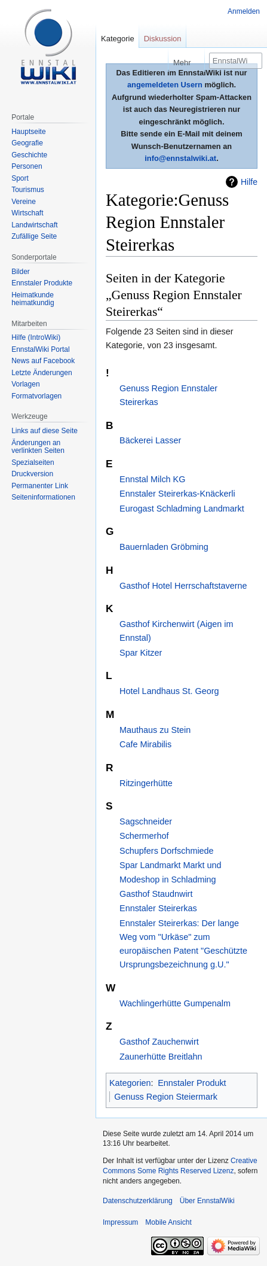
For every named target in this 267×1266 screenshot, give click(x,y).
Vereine (23, 201)
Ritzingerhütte (146, 783)
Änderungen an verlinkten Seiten (38, 447)
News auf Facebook (43, 361)
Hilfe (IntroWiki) (35, 337)
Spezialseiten (32, 462)
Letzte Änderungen (41, 373)
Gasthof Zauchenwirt (159, 1041)
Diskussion (163, 38)
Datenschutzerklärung (138, 1201)
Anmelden (244, 11)
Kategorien (130, 1083)
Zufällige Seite (34, 236)
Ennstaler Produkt (192, 1083)
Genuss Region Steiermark (165, 1096)
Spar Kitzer (140, 653)
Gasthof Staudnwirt (155, 894)
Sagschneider (145, 821)
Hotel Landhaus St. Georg (169, 691)
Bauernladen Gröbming (163, 547)
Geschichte (29, 155)
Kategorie (117, 38)
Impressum (120, 1222)
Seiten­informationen (43, 497)
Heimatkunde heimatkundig (32, 299)
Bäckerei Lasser (150, 440)
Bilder (20, 271)
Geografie (27, 143)
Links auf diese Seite (44, 431)
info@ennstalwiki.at (180, 158)
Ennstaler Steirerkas (158, 908)
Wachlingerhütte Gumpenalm (175, 1003)
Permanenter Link (39, 486)
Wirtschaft (27, 213)
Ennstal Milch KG (152, 479)
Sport (20, 178)
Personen (26, 166)
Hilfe (249, 182)
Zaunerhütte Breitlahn (160, 1056)
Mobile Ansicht (168, 1222)
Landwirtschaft (34, 225)
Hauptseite (28, 131)
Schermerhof (143, 836)
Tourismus (27, 189)
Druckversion (32, 474)
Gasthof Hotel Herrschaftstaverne (183, 586)
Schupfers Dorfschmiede (166, 851)
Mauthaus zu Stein (155, 730)
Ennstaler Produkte (41, 283)
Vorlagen (25, 384)
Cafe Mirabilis (145, 744)
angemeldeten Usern (164, 84)
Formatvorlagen (36, 396)
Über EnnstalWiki (207, 1201)
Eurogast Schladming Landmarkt (181, 508)
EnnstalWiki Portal (40, 349)
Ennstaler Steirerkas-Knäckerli (177, 493)
